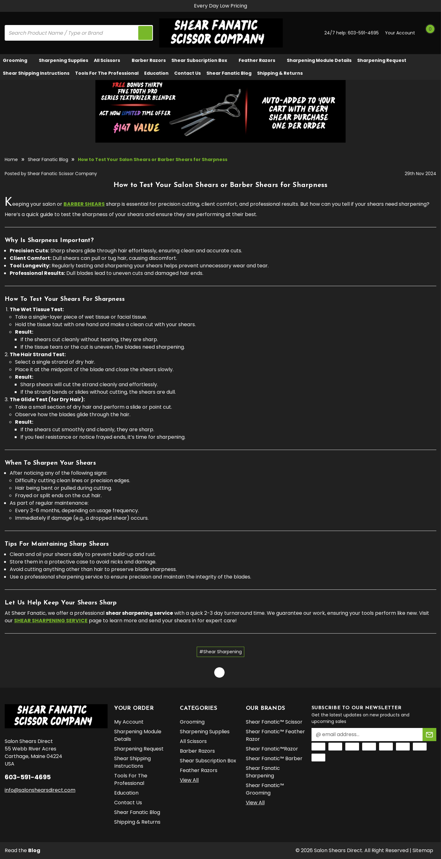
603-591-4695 (363, 33)
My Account (129, 721)
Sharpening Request (381, 60)
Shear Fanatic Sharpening (263, 772)
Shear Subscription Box (202, 60)
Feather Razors (260, 60)
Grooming (18, 60)
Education (156, 73)
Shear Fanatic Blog (228, 73)
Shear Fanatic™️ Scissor (274, 721)
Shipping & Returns (280, 73)
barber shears (84, 204)
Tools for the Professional (107, 73)
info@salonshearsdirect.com (40, 790)
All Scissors (110, 60)
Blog (34, 850)
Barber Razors (149, 60)
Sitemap (423, 850)
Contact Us (187, 73)
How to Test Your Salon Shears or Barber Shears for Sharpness (221, 185)
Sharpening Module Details (319, 60)
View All (189, 780)
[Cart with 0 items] (429, 32)
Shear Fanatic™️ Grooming (265, 789)
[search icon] (145, 33)
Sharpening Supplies (63, 60)
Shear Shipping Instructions (36, 73)
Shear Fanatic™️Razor (272, 748)
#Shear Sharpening (220, 652)
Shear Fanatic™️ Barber (274, 758)
